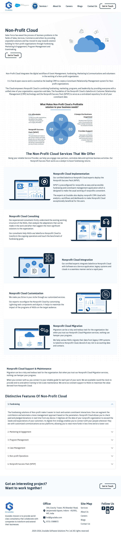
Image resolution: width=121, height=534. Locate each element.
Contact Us (92, 6)
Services (84, 508)
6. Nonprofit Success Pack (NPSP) (22, 464)
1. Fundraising (14, 404)
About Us (57, 6)
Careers (69, 6)
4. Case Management (16, 448)
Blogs (80, 6)
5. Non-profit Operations (18, 456)
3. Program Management (18, 440)
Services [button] (43, 6)
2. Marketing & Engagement (19, 432)
